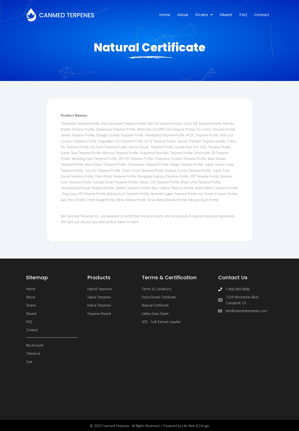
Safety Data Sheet (155, 313)
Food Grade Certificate (159, 297)
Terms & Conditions (157, 289)
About (30, 297)
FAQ (29, 322)
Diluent (31, 313)
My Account (34, 345)
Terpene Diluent (99, 313)
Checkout (33, 353)
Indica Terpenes (99, 305)
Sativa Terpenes (99, 297)
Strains (31, 305)
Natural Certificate (155, 305)
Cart (29, 362)
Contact (32, 330)
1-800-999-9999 (237, 289)
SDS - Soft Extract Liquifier (161, 322)
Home (30, 289)
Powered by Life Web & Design (186, 426)
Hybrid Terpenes (99, 289)
